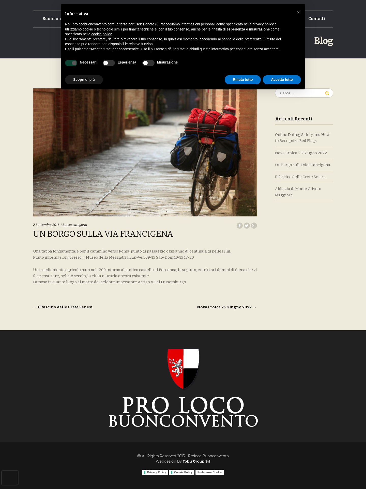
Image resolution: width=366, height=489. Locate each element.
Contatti (316, 18)
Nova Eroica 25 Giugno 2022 (227, 307)
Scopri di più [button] (84, 79)
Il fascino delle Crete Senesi (63, 307)
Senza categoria (75, 225)
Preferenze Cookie (209, 472)
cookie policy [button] (102, 34)
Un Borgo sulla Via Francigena (302, 165)
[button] (298, 12)
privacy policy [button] (263, 24)
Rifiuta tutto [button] (243, 79)
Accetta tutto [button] (282, 79)
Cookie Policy (183, 472)
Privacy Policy (156, 472)
